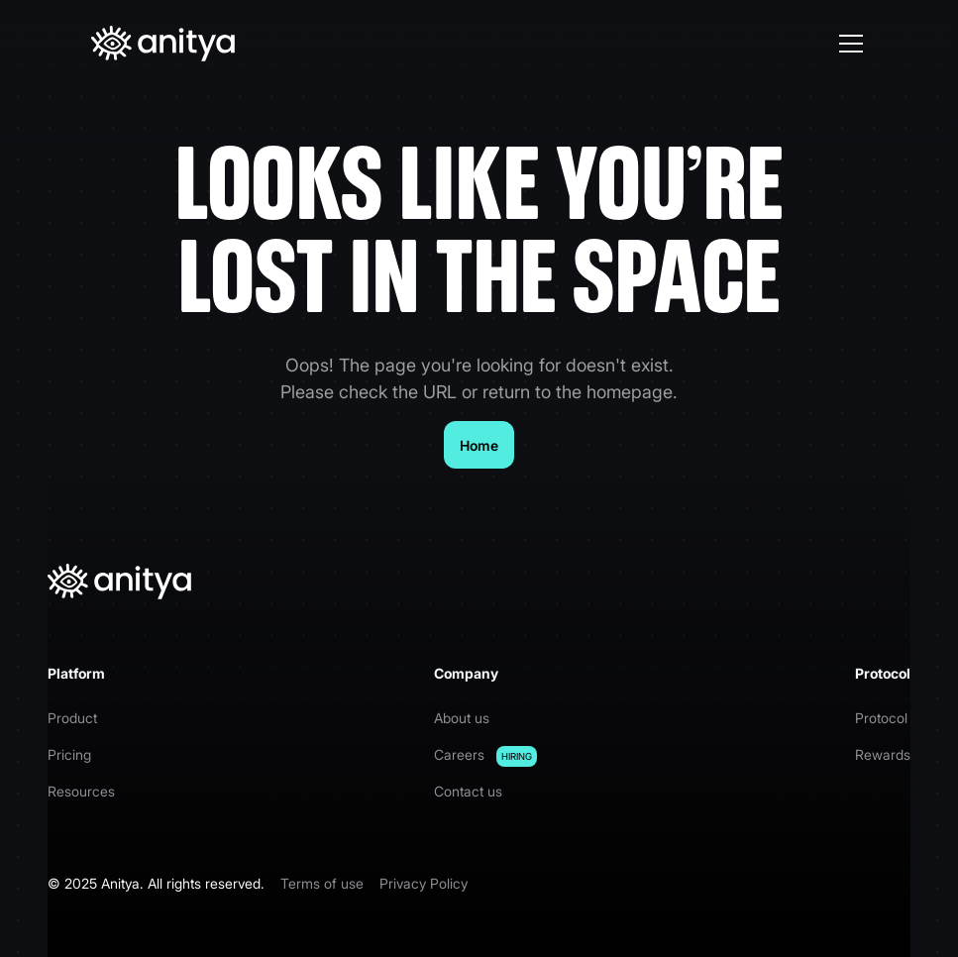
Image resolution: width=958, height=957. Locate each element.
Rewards (882, 754)
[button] (847, 43)
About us (461, 717)
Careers (485, 756)
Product (72, 717)
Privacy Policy (423, 883)
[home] (163, 43)
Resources (81, 791)
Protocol (881, 717)
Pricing (69, 754)
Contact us (468, 791)
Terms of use (322, 883)
